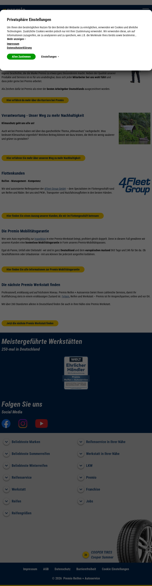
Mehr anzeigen (16, 39)
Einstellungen (50, 56)
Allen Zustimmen (21, 56)
